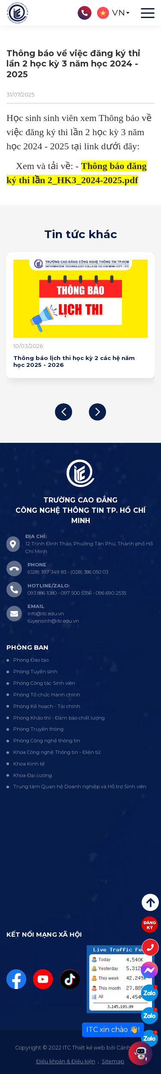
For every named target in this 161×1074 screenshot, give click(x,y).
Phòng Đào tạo (31, 660)
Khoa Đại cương (32, 775)
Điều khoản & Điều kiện (65, 1061)
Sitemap (113, 1061)
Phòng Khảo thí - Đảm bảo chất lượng (59, 718)
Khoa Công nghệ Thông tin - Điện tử (56, 752)
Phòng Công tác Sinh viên (44, 683)
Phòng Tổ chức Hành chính (46, 695)
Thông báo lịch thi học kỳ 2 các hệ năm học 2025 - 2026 (74, 361)
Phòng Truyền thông (38, 729)
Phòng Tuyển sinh (35, 672)
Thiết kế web (88, 1047)
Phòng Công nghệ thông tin (46, 741)
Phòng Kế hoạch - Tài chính (46, 706)
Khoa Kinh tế (29, 764)
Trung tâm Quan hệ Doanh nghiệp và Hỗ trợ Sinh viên (79, 787)
